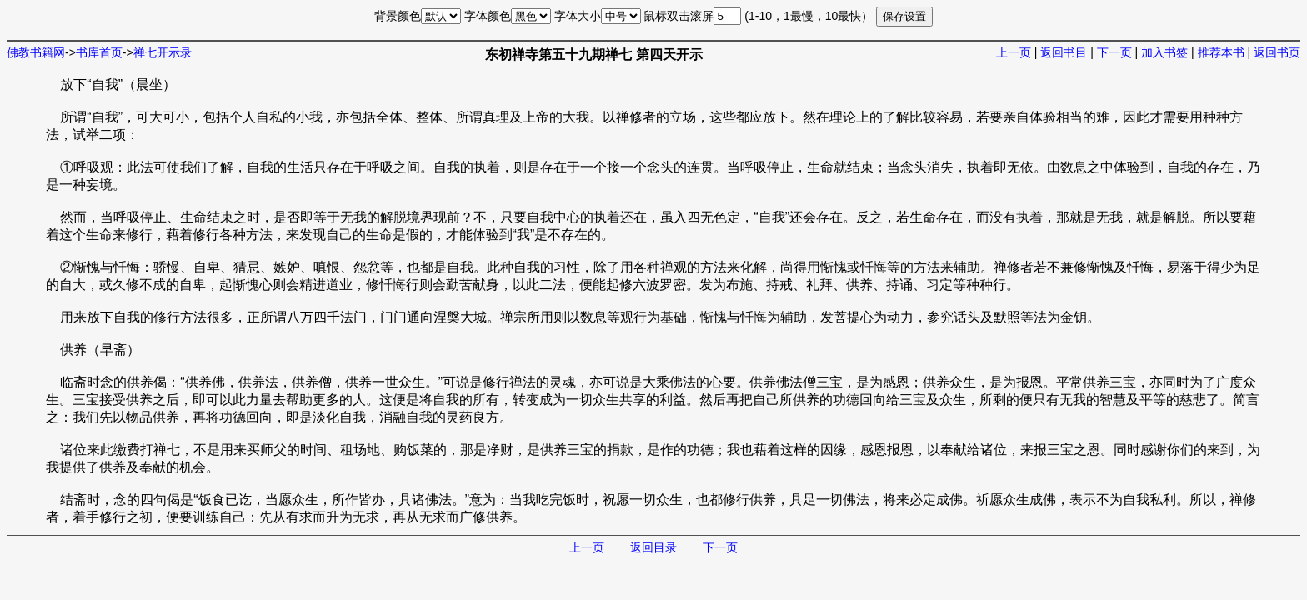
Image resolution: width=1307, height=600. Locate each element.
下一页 (1114, 52)
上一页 (1013, 52)
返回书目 (1063, 52)
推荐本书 (1221, 52)
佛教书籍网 (36, 52)
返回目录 (653, 547)
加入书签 (1164, 52)
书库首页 (99, 52)
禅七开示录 (162, 52)
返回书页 (1277, 52)
